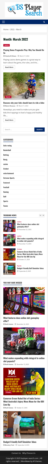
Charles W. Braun (10, 56)
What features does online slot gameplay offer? (9, 226)
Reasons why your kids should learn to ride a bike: (24, 86)
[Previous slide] (40, 215)
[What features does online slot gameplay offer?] (24, 301)
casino (6, 45)
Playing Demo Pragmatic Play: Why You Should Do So (23, 51)
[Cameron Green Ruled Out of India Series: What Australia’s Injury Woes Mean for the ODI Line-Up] (24, 381)
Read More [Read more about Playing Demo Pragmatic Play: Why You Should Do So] (10, 67)
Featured (6, 182)
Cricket (6, 168)
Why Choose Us (28, 453)
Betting (6, 155)
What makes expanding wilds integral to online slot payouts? (9, 240)
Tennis (5, 206)
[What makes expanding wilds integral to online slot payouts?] (24, 341)
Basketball (7, 150)
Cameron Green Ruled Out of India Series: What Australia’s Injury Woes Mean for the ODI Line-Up (9, 254)
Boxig (5, 159)
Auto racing (7, 145)
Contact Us (16, 453)
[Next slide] (43, 215)
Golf (4, 196)
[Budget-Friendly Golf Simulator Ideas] (24, 425)
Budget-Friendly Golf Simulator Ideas (9, 269)
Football (6, 187)
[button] (3, 22)
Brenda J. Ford (9, 445)
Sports (8, 97)
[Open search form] (44, 22)
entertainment (8, 173)
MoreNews (25, 461)
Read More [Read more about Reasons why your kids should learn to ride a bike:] (10, 120)
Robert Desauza (10, 106)
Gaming (6, 192)
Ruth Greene (9, 324)
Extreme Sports (8, 178)
